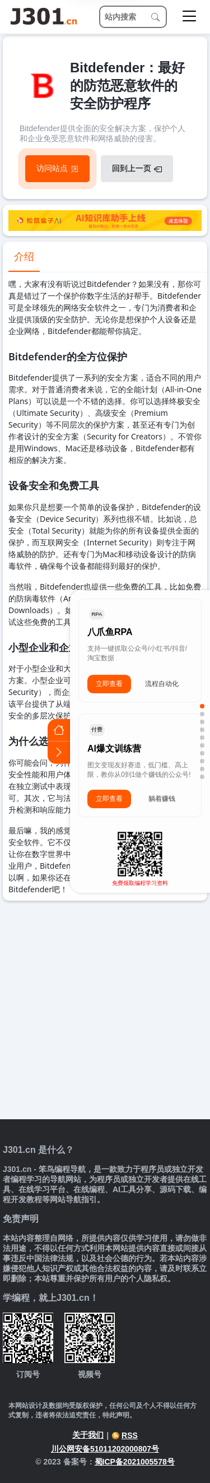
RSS (124, 1435)
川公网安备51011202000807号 (105, 1448)
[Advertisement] (105, 1011)
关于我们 (88, 1434)
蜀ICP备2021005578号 (135, 1461)
